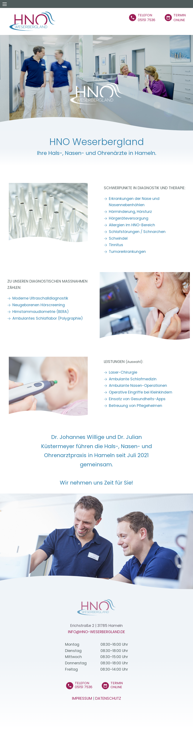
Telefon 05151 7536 (83, 685)
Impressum (82, 698)
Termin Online (117, 685)
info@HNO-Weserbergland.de (96, 631)
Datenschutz (108, 698)
